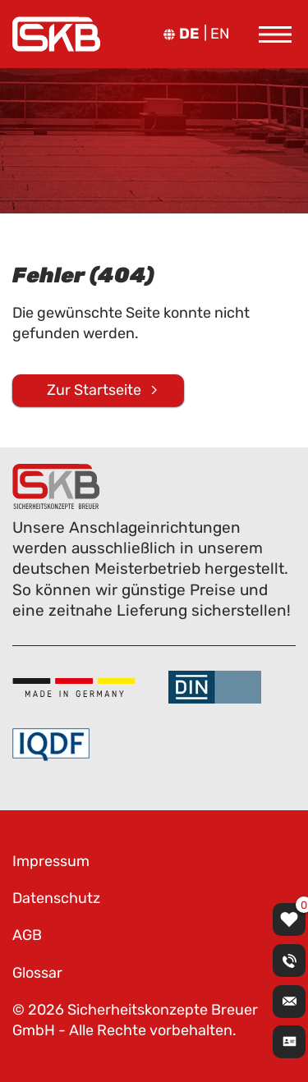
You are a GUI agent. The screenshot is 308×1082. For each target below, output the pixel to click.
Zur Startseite (94, 390)
